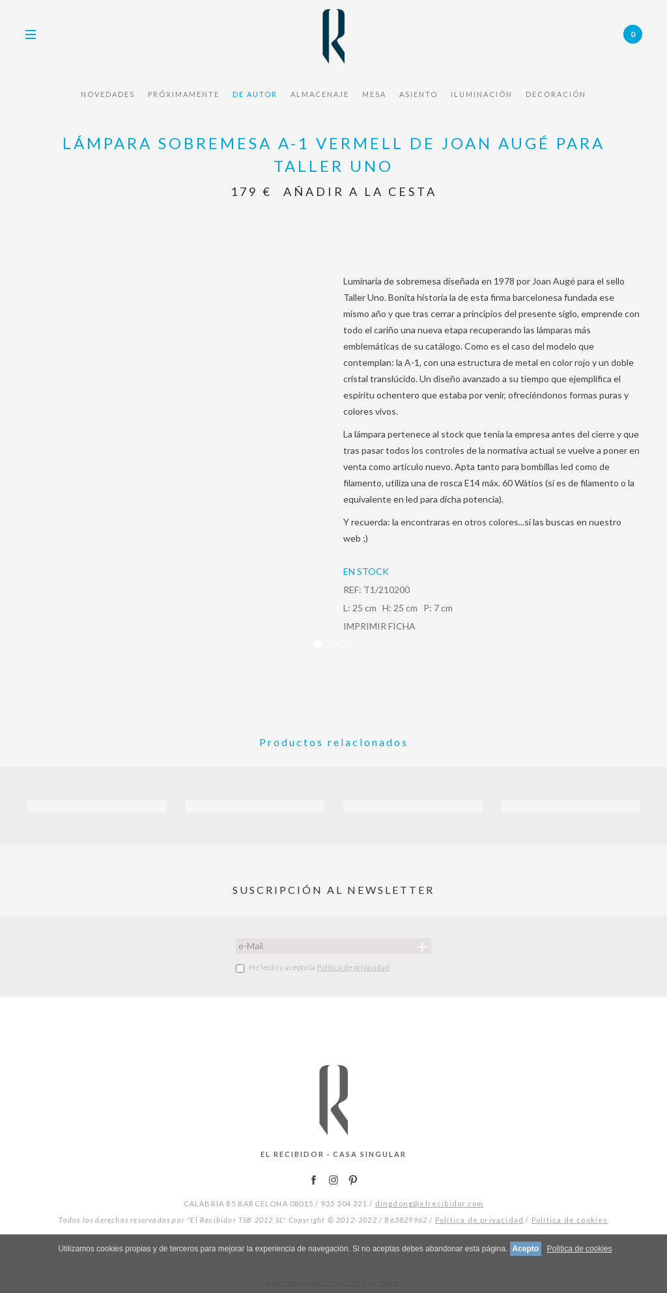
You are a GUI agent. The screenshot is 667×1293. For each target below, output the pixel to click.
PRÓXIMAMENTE (184, 94)
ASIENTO (418, 94)
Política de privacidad (353, 967)
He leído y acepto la (313, 967)
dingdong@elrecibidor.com (429, 1203)
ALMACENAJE (320, 94)
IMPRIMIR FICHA (379, 626)
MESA (374, 94)
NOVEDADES (108, 94)
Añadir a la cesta (360, 191)
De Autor (255, 94)
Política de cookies (570, 1220)
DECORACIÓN (556, 94)
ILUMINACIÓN (482, 94)
